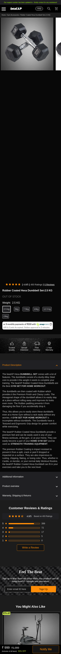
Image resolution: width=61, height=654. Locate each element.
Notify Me (46, 649)
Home (4, 15)
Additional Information (12, 476)
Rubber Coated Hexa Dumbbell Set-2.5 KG (35, 15)
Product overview (10, 486)
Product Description (11, 365)
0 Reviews (49, 284)
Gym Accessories (13, 15)
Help (39, 8)
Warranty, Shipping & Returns (16, 495)
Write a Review (30, 547)
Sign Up (43, 589)
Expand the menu (4, 9)
